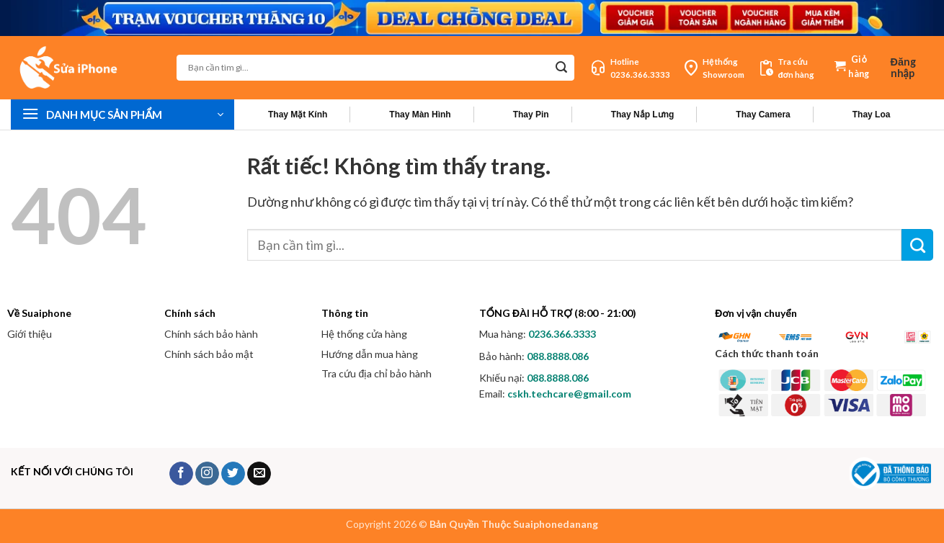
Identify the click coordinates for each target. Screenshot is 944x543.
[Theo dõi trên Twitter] (233, 474)
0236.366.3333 (562, 334)
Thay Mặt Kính (297, 114)
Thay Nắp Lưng (642, 114)
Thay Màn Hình (419, 114)
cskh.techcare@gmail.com (569, 393)
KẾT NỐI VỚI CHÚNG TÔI (72, 471)
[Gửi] (561, 67)
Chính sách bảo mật (209, 354)
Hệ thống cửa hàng (364, 334)
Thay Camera (763, 114)
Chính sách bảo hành (211, 334)
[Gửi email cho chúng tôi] (259, 474)
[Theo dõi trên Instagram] (207, 474)
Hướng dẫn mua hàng (369, 354)
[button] (912, 67)
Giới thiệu (29, 334)
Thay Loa (871, 114)
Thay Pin (531, 114)
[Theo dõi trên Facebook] (181, 474)
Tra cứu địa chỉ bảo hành (376, 373)
